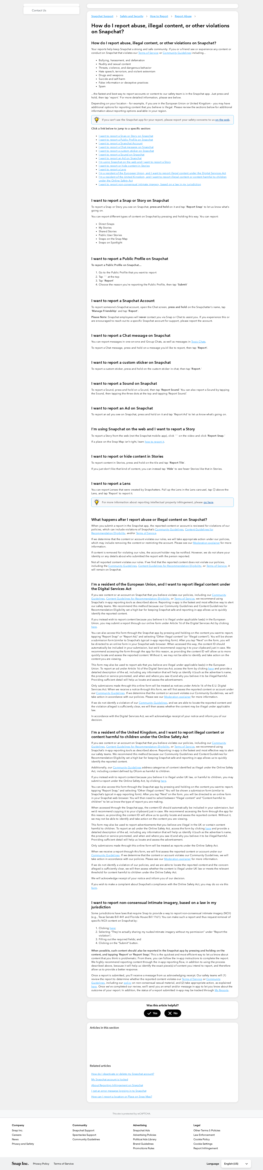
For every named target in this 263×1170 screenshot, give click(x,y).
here (94, 627)
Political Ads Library (144, 1139)
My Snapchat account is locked (109, 1079)
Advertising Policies (144, 1135)
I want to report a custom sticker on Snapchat (126, 150)
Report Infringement (205, 1148)
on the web (222, 119)
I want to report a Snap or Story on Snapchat (126, 136)
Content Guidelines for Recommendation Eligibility (169, 566)
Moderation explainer (206, 542)
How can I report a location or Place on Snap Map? (121, 1096)
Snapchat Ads (141, 1130)
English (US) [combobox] (236, 1164)
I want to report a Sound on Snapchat (121, 154)
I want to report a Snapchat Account (121, 143)
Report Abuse (183, 16)
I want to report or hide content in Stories (124, 165)
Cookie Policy (201, 1139)
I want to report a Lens (112, 169)
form (94, 888)
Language (213, 1163)
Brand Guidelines (143, 1143)
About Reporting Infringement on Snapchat (117, 1085)
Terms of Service (148, 52)
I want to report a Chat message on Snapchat (126, 147)
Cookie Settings (202, 1143)
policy (127, 982)
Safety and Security (131, 16)
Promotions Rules (143, 1148)
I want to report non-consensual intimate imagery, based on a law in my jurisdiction (150, 184)
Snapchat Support (102, 16)
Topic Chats (198, 341)
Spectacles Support (84, 1135)
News (15, 1139)
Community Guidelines (177, 52)
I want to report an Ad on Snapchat (120, 158)
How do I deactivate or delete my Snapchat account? (122, 1074)
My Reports (222, 990)
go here (208, 502)
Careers (16, 1135)
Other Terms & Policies (206, 1130)
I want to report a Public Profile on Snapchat (126, 139)
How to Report (159, 16)
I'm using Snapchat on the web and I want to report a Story (135, 162)
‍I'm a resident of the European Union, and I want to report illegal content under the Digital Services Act (162, 173)
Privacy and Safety (23, 1143)
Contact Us (39, 10)
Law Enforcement (204, 1135)
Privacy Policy (41, 1163)
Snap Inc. (17, 1130)
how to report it (154, 441)
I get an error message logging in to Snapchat (118, 1090)
